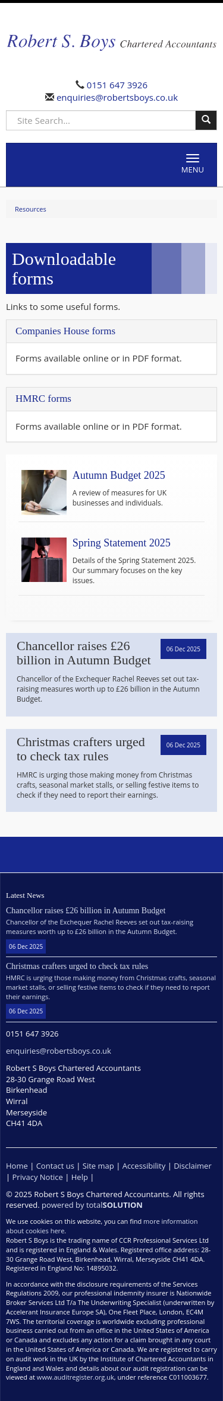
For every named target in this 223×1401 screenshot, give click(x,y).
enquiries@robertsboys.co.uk (116, 97)
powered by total (92, 1205)
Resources (30, 208)
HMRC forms (43, 398)
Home (17, 1165)
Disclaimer (193, 1165)
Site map (98, 1165)
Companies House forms (65, 331)
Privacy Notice (37, 1177)
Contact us (55, 1165)
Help (79, 1177)
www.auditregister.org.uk (75, 1377)
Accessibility (144, 1165)
